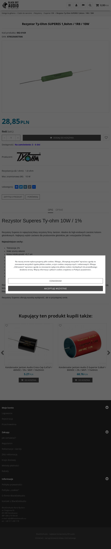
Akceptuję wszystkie (55, 288)
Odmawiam (55, 280)
